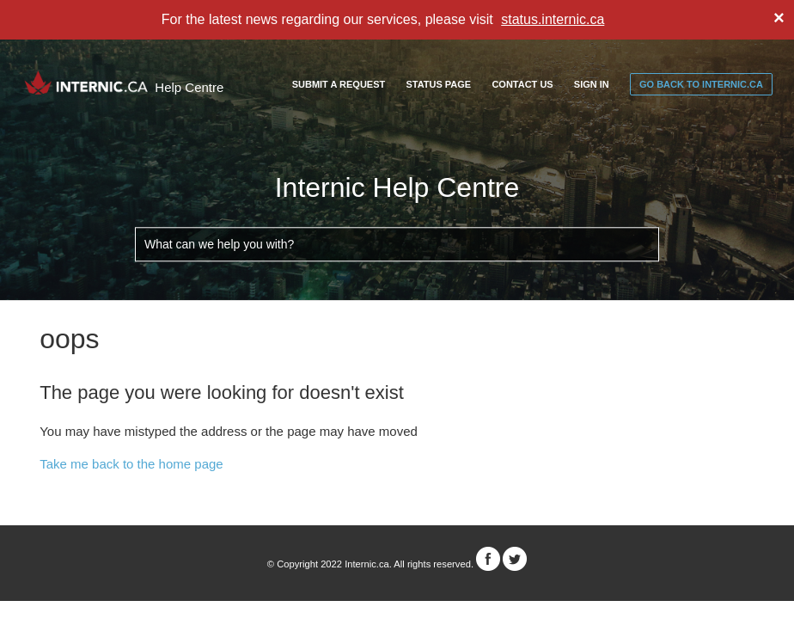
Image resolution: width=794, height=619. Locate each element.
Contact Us (522, 84)
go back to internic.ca (701, 84)
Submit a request (339, 84)
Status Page (438, 84)
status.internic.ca (552, 19)
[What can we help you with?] (397, 244)
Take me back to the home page (131, 464)
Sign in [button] (591, 84)
